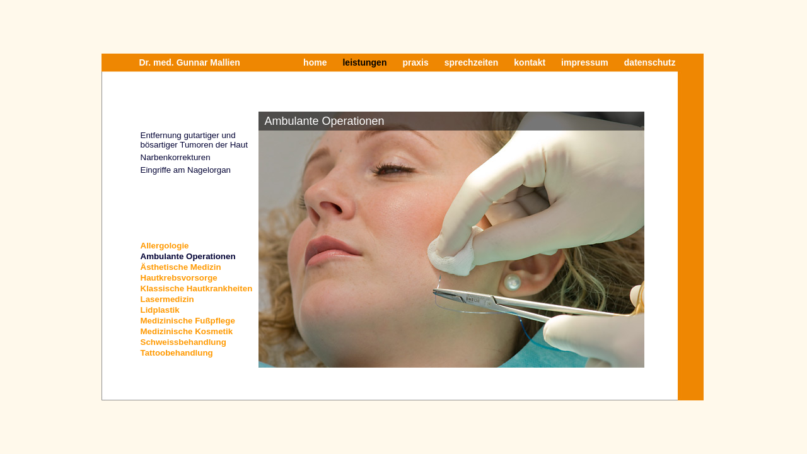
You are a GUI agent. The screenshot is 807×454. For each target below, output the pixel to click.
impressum (584, 62)
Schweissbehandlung (183, 342)
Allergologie (165, 245)
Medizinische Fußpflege (188, 320)
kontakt (529, 62)
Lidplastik (160, 310)
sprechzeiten (471, 62)
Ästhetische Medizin (181, 267)
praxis (415, 62)
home (315, 62)
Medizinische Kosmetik (187, 331)
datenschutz (650, 62)
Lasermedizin (167, 299)
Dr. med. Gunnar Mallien (189, 62)
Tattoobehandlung (177, 353)
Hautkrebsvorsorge (179, 277)
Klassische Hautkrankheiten (197, 288)
